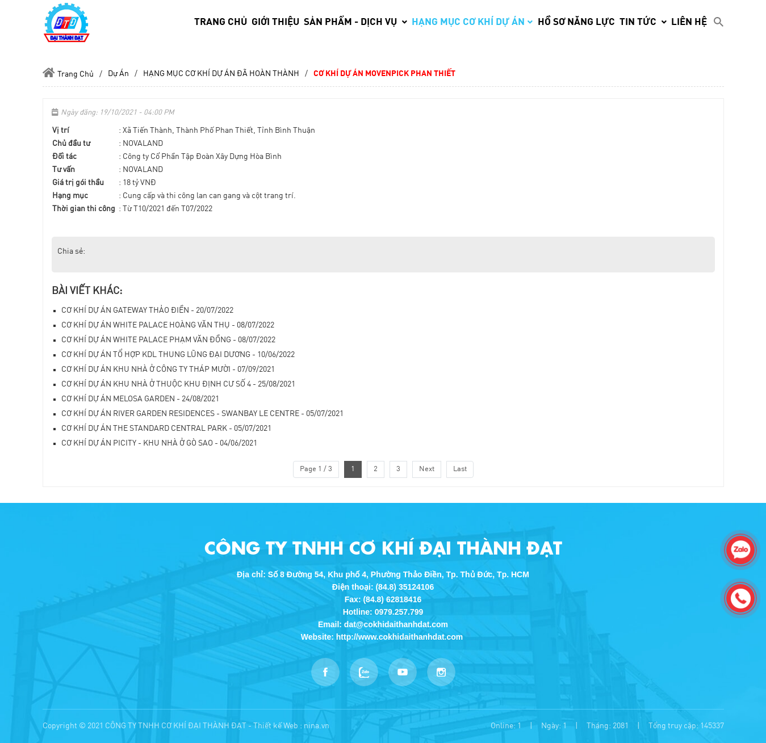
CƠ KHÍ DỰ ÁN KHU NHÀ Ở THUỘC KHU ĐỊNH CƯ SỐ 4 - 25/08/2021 (178, 384)
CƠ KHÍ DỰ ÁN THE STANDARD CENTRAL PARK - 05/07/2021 (166, 429)
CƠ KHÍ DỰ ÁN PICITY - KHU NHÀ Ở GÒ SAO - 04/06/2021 (159, 443)
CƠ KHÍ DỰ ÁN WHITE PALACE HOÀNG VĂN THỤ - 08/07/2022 (167, 325)
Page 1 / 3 (316, 469)
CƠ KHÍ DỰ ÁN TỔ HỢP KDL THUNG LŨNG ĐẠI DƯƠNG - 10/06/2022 (178, 355)
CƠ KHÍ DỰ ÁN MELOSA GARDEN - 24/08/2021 (140, 399)
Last (460, 469)
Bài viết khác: (87, 291)
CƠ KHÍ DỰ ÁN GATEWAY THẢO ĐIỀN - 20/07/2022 (147, 310)
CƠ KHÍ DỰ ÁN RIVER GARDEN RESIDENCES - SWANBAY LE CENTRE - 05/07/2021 (202, 414)
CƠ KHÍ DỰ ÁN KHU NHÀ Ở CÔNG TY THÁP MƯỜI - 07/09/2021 (168, 369)
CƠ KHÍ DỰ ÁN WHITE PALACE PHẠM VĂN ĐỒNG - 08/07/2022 (168, 340)
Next (426, 469)
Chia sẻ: (71, 251)
